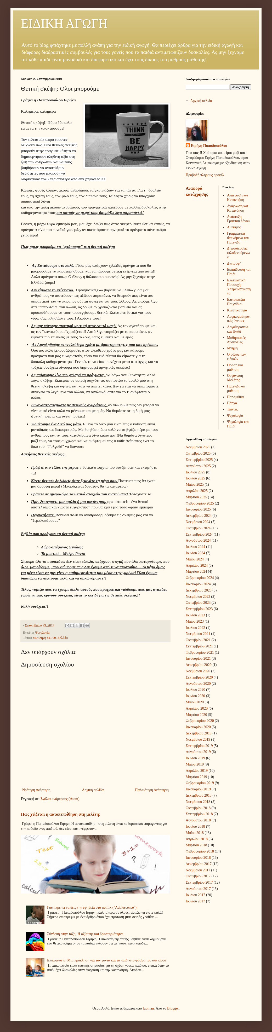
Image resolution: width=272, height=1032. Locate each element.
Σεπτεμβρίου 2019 (199, 746)
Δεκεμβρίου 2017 (199, 864)
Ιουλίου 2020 (195, 690)
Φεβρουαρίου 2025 (200, 503)
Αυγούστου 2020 (198, 684)
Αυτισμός (234, 227)
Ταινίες (232, 409)
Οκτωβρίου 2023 (198, 603)
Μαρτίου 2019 (196, 777)
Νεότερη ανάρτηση (36, 790)
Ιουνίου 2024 (195, 553)
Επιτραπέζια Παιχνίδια (236, 302)
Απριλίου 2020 (197, 708)
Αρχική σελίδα (93, 790)
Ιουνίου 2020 (195, 696)
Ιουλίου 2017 (195, 895)
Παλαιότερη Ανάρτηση (152, 790)
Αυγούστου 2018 (198, 820)
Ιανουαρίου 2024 (198, 584)
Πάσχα (232, 403)
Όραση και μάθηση (235, 367)
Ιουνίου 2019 (195, 758)
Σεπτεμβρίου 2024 (199, 534)
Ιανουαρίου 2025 (198, 509)
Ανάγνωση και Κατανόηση (237, 208)
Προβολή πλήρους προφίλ (205, 175)
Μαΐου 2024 (195, 559)
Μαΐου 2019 (195, 764)
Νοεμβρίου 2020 (198, 671)
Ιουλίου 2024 (195, 547)
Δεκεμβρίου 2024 (199, 516)
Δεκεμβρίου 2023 (199, 590)
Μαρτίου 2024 (196, 571)
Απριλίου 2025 (197, 491)
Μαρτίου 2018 (196, 845)
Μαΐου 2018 (195, 833)
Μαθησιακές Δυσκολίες (236, 340)
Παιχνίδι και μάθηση (236, 388)
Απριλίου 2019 (197, 771)
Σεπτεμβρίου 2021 (199, 646)
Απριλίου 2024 (197, 565)
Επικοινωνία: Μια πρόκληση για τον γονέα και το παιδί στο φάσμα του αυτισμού (106, 960)
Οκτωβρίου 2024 (198, 528)
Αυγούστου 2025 (198, 466)
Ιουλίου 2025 (195, 472)
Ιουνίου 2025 (195, 478)
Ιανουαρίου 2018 (198, 858)
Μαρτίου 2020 (196, 715)
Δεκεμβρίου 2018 (199, 795)
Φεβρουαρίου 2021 (200, 652)
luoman (148, 1008)
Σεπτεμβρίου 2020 (199, 677)
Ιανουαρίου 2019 (198, 789)
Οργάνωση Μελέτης (235, 378)
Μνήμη (232, 348)
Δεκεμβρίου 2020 (199, 665)
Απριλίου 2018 (197, 839)
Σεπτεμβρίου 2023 (199, 609)
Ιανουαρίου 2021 (198, 658)
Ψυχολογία (42, 632)
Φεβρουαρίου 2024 (200, 578)
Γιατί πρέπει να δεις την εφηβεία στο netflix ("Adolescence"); (92, 907)
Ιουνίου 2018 (195, 826)
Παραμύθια (235, 397)
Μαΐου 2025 (195, 484)
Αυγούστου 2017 (198, 889)
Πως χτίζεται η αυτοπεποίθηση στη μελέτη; (60, 814)
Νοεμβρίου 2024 (198, 522)
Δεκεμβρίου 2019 (199, 733)
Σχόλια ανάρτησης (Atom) (60, 799)
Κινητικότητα (237, 310)
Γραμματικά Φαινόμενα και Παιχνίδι (238, 237)
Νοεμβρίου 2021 (198, 634)
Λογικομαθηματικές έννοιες (239, 319)
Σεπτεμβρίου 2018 (199, 814)
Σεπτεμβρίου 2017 (199, 882)
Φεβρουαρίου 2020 (200, 721)
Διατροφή (234, 263)
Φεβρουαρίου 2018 (200, 851)
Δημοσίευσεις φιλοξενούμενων (238, 252)
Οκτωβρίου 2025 (198, 453)
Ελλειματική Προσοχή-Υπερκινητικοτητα (239, 286)
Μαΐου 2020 (195, 702)
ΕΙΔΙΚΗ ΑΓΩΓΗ (64, 23)
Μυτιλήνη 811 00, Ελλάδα (50, 638)
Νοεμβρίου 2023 (198, 597)
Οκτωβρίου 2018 (198, 808)
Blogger (173, 1008)
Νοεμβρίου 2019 (198, 739)
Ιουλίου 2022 (195, 628)
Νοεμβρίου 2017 (198, 870)
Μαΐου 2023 (195, 621)
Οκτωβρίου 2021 (198, 640)
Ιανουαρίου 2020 (198, 727)
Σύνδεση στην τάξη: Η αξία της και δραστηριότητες (85, 934)
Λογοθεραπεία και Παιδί (237, 329)
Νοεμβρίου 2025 (198, 447)
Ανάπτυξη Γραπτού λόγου (238, 219)
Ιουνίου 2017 (195, 901)
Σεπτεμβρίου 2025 (199, 460)
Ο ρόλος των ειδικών (236, 356)
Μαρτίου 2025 (196, 497)
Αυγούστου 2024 (198, 540)
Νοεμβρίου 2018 (198, 802)
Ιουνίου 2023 (195, 615)
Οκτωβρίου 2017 (198, 876)
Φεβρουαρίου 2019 (200, 783)
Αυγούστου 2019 (198, 752)
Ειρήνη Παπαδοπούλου (209, 146)
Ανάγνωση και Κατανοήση (237, 197)
